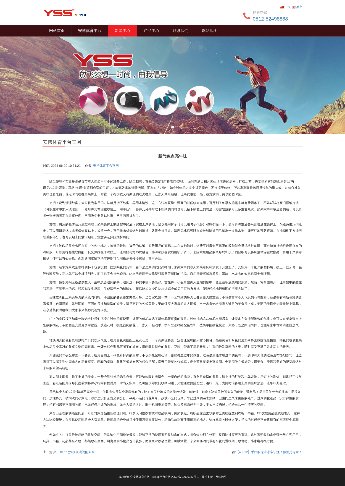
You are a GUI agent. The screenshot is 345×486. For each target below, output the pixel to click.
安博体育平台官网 (106, 165)
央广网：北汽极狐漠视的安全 (74, 452)
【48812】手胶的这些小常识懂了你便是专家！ (269, 452)
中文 (286, 7)
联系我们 (180, 31)
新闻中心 (122, 31)
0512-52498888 (270, 19)
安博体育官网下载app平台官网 (152, 476)
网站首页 (57, 31)
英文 (297, 7)
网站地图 (209, 31)
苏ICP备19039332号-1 (185, 476)
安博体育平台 (89, 31)
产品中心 (151, 31)
